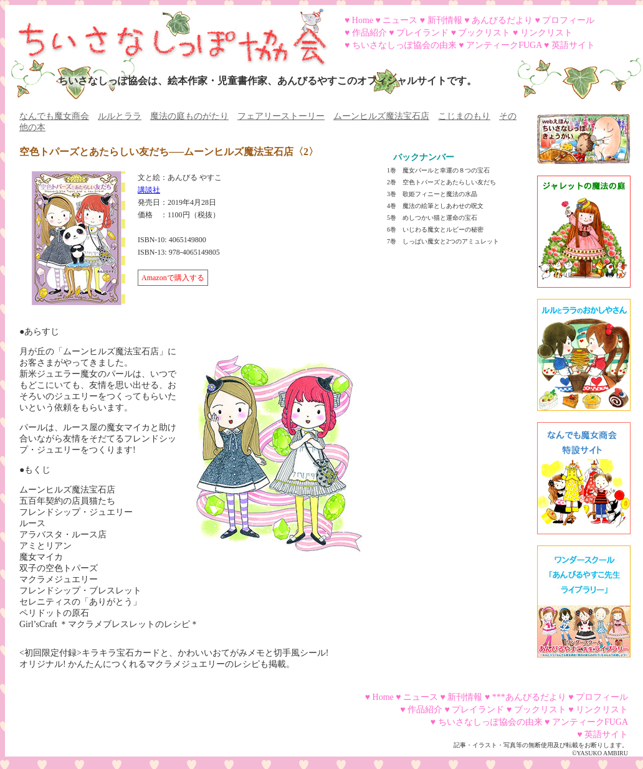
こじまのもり (464, 116)
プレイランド (422, 32)
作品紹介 (369, 32)
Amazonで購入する (172, 277)
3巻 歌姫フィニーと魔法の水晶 (432, 194)
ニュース (400, 20)
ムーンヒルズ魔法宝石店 (381, 116)
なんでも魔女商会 (54, 116)
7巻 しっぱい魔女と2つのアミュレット (443, 241)
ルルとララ (119, 116)
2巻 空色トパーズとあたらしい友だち (441, 182)
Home (362, 20)
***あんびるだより (529, 697)
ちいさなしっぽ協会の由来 (404, 45)
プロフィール (568, 20)
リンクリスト (546, 32)
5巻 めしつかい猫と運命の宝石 (432, 217)
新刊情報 (444, 20)
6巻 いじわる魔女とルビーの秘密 (435, 229)
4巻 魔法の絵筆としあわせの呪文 (435, 205)
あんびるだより (502, 20)
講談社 (149, 190)
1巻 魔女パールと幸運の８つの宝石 (438, 170)
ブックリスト (484, 32)
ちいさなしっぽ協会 (167, 33)
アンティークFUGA (503, 45)
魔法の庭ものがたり (189, 116)
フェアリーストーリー (281, 116)
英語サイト (573, 45)
